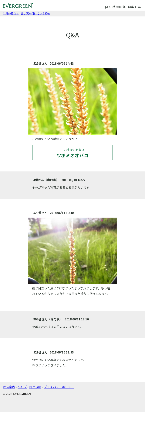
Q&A (107, 7)
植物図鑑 (119, 7)
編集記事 (134, 7)
